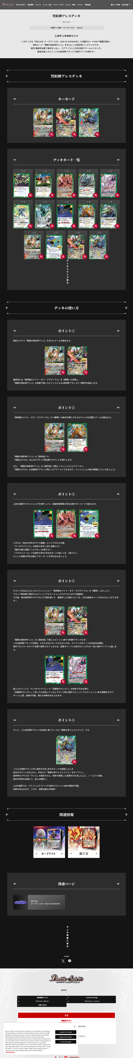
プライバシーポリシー (67, 972)
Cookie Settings (47, 972)
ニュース (38, 5)
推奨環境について (27, 972)
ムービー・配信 (70, 5)
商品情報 (30, 5)
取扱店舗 (87, 5)
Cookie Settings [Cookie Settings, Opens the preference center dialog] (65, 1042)
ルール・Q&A (47, 5)
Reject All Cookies (66, 1037)
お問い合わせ (107, 972)
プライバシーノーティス (87, 972)
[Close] (75, 1026)
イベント (80, 5)
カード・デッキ (58, 5)
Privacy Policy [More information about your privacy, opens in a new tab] (10, 1052)
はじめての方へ (21, 5)
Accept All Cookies (66, 1032)
